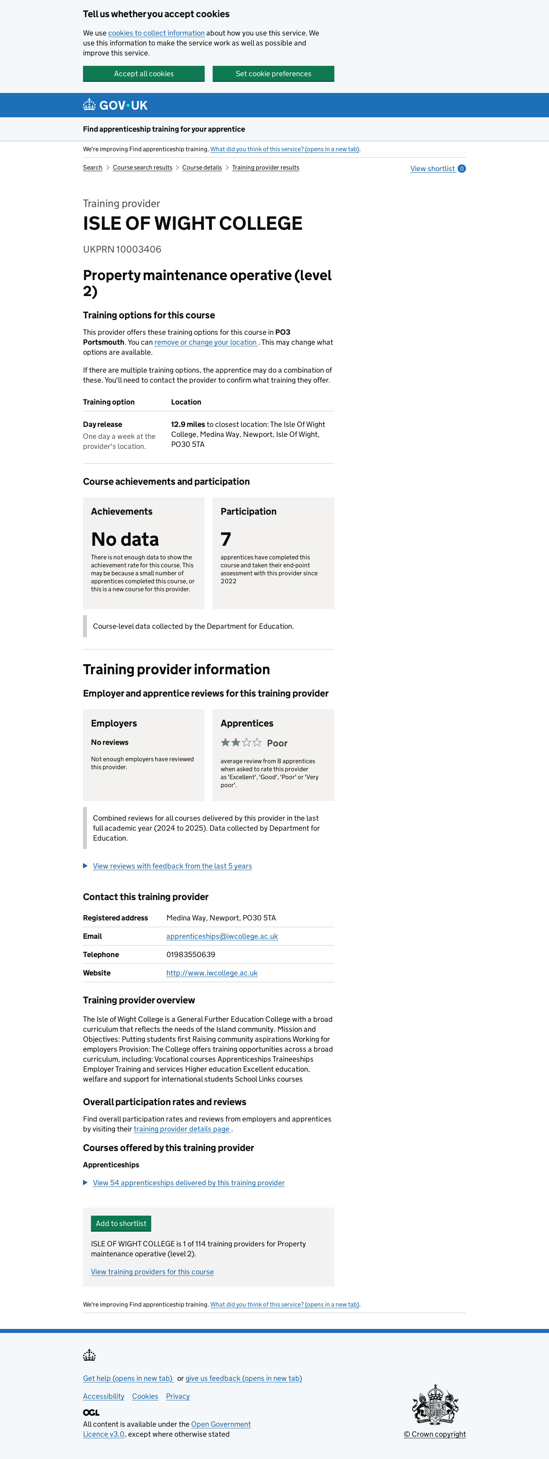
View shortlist (438, 168)
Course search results (142, 167)
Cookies (145, 1396)
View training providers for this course (152, 1271)
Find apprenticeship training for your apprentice (164, 129)
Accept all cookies (144, 73)
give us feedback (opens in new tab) (244, 1378)
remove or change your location (206, 342)
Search (93, 167)
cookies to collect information (156, 33)
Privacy (178, 1396)
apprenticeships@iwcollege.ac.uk (222, 936)
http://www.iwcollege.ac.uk (212, 972)
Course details (202, 167)
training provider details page (182, 1128)
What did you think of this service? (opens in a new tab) (284, 149)
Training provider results (265, 167)
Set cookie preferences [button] (274, 73)
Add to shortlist (121, 1223)
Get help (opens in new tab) (128, 1378)
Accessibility (103, 1396)
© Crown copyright (435, 1434)
